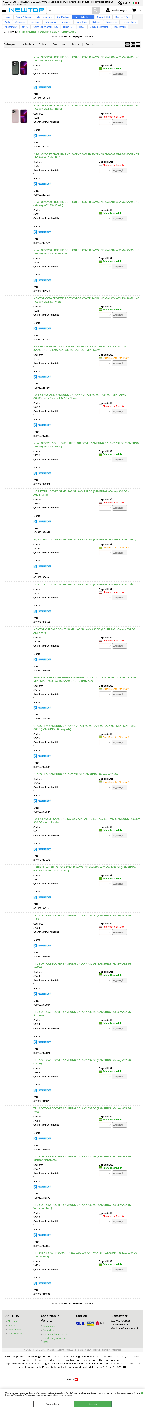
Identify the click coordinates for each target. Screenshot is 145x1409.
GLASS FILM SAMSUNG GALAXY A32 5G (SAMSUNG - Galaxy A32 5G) (75, 783)
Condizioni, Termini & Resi (54, 1349)
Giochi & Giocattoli (77, 35)
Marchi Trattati (42, 18)
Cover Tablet (98, 18)
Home (8, 18)
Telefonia (23, 26)
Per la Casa (66, 26)
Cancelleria (94, 26)
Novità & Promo (22, 18)
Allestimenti (128, 26)
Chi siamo (13, 1330)
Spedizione (49, 1339)
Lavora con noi (15, 1342)
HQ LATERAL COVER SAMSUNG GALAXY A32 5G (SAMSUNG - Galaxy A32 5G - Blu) (83, 594)
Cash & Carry (14, 1338)
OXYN (8, 35)
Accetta (93, 1404)
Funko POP (48, 35)
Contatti (12, 1334)
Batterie (80, 26)
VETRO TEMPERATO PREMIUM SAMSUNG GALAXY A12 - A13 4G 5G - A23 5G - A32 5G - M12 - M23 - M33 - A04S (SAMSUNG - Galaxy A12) (85, 688)
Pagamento (49, 1335)
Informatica (37, 26)
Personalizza (52, 1404)
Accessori (9, 26)
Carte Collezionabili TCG (27, 35)
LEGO (61, 35)
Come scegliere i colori (55, 1343)
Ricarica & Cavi (116, 18)
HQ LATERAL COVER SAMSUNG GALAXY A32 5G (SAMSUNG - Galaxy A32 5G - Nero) (84, 549)
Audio (131, 18)
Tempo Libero (111, 26)
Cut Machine (60, 18)
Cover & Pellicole (79, 18)
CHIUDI (142, 1392)
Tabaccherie (97, 35)
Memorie (52, 26)
